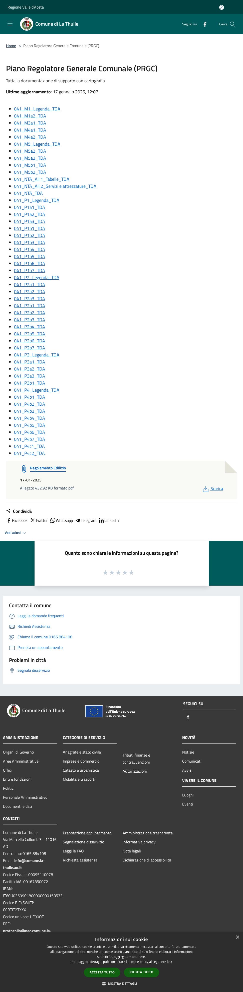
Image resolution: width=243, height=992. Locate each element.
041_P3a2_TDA (29, 368)
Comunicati (191, 761)
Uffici (7, 770)
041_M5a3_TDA (30, 158)
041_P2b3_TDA (29, 319)
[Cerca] (232, 24)
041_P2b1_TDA (29, 305)
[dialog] (121, 962)
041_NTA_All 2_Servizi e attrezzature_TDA (55, 186)
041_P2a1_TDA (29, 284)
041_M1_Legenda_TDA (37, 108)
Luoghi (188, 795)
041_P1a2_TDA (29, 214)
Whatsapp (61, 520)
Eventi (187, 804)
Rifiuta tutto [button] (141, 972)
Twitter (39, 520)
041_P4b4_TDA (29, 418)
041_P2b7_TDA (29, 347)
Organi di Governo (18, 752)
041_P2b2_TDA (29, 312)
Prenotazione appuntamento (87, 833)
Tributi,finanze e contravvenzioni (136, 758)
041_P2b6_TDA (29, 340)
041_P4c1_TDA (29, 446)
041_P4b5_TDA (29, 425)
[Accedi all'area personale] (221, 7)
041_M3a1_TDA (30, 122)
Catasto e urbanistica (81, 770)
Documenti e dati (17, 806)
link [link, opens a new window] (169, 962)
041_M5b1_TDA (30, 165)
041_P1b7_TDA (29, 270)
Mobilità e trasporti (79, 779)
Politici (9, 788)
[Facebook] (203, 24)
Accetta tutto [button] (102, 972)
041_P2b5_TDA (29, 333)
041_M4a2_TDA (30, 137)
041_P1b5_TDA (29, 256)
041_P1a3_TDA (29, 221)
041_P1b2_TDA (29, 235)
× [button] (237, 937)
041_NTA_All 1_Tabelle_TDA (41, 179)
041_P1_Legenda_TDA (36, 200)
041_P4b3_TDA (29, 411)
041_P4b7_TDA (29, 439)
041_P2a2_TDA (29, 291)
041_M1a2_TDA (30, 115)
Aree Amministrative (21, 761)
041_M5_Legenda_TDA (37, 144)
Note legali (132, 851)
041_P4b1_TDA (29, 397)
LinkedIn (108, 520)
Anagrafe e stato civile (82, 752)
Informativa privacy (139, 842)
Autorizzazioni (135, 771)
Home (11, 46)
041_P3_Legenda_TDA (36, 354)
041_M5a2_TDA (30, 151)
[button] (121, 983)
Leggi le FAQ (73, 851)
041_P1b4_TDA (29, 249)
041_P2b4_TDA (29, 326)
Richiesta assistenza (80, 860)
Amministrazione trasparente (148, 833)
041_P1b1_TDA (29, 228)
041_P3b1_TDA (29, 383)
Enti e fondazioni (17, 779)
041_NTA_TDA (28, 193)
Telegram (85, 520)
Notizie (188, 752)
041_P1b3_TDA (29, 242)
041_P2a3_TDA (29, 298)
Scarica (212, 488)
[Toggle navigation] (10, 24)
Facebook (17, 520)
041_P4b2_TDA (29, 404)
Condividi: (19, 511)
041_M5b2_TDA (30, 172)
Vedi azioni (16, 533)
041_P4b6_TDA (29, 432)
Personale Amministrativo (25, 797)
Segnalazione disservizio (83, 842)
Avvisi (187, 770)
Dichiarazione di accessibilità (147, 860)
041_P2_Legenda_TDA (36, 277)
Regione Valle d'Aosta (26, 7)
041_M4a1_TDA (30, 130)
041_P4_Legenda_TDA (36, 390)
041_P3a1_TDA (29, 361)
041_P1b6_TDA (29, 263)
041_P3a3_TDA (29, 376)
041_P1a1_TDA (29, 207)
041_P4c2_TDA (29, 453)
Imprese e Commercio (81, 761)
